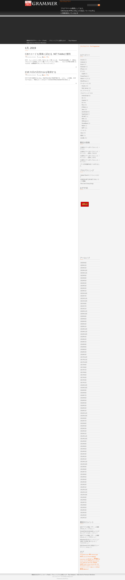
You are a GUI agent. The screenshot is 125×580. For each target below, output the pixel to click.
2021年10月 (83, 301)
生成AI (83, 73)
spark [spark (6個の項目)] (81, 564)
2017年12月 (83, 357)
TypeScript (85, 114)
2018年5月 (83, 349)
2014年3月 (83, 454)
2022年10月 (83, 293)
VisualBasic (85, 123)
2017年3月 (83, 380)
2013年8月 (83, 469)
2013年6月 (83, 474)
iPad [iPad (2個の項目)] (87, 560)
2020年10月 (83, 313)
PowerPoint (83, 76)
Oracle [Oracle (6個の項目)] (95, 562)
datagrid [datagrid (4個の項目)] (93, 556)
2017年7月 (83, 369)
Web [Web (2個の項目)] (81, 565)
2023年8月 (83, 278)
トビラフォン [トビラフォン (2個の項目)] (82, 567)
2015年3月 (83, 428)
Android (82, 62)
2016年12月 (83, 385)
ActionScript (85, 95)
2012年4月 (83, 510)
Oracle (83, 86)
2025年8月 (83, 262)
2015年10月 (83, 415)
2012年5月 (83, 507)
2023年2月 (83, 288)
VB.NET (84, 116)
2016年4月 (83, 403)
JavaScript (85, 111)
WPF (83, 128)
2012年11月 (83, 492)
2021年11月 (83, 298)
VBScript (84, 121)
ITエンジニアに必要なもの (58, 40)
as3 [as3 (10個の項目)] (81, 556)
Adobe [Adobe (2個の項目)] (87, 554)
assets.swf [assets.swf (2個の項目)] (85, 556)
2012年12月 (83, 489)
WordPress (83, 81)
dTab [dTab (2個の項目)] (86, 559)
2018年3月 (83, 354)
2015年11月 (83, 413)
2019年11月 (83, 331)
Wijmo (83, 125)
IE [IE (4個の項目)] (99, 559)
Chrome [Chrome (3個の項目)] (89, 556)
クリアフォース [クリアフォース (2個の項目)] (93, 565)
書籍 (81, 135)
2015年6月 (83, 423)
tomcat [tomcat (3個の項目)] (92, 564)
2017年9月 (83, 364)
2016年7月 (83, 395)
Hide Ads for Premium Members (36, 43)
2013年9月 (83, 466)
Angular (84, 100)
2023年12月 (83, 270)
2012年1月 (83, 517)
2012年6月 (83, 505)
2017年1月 (83, 382)
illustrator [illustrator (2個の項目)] (81, 560)
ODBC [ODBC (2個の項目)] (91, 562)
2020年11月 (83, 311)
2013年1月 (83, 487)
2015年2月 (83, 431)
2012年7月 (83, 502)
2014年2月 (83, 456)
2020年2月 (83, 324)
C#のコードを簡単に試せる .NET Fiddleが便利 (48, 54)
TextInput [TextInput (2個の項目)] (88, 564)
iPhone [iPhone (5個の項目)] (90, 561)
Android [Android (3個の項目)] (93, 554)
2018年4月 (83, 352)
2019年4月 (83, 336)
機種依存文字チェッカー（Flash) (36, 40)
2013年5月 (83, 477)
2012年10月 (83, 494)
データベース (84, 83)
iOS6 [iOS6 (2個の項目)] (85, 560)
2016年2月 (83, 408)
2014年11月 (83, 436)
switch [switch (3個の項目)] (85, 564)
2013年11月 (83, 461)
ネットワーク (84, 90)
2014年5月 (83, 449)
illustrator (83, 66)
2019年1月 (83, 341)
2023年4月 (83, 283)
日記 (81, 133)
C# (44, 57)
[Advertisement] (62, 27)
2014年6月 (83, 446)
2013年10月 (83, 464)
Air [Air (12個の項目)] (90, 554)
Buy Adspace (73, 40)
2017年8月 (83, 367)
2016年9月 (83, 390)
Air (82, 98)
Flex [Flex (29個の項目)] (96, 558)
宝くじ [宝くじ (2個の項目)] (93, 567)
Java (83, 109)
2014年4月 (83, 451)
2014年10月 (83, 438)
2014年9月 (83, 441)
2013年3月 (83, 482)
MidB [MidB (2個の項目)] (89, 562)
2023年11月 (83, 273)
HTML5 (84, 107)
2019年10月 (83, 334)
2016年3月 (83, 405)
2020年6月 (83, 319)
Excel (82, 64)
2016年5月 (83, 400)
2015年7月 (83, 420)
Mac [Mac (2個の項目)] (86, 562)
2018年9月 (83, 344)
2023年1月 (83, 290)
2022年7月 (83, 296)
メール (82, 130)
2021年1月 (83, 308)
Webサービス (84, 78)
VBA (83, 118)
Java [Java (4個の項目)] (84, 562)
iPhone (82, 69)
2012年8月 (83, 499)
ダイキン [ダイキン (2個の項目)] (98, 565)
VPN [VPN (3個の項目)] (98, 564)
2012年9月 (83, 497)
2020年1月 (83, 326)
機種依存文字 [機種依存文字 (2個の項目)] (86, 569)
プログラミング (84, 93)
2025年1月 (83, 265)
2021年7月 (83, 306)
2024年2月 (83, 268)
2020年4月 (83, 321)
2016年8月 (83, 392)
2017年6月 (83, 372)
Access (82, 59)
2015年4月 (83, 426)
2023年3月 (83, 285)
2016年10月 (83, 387)
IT (81, 71)
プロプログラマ (65, 1)
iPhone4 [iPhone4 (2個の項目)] (94, 560)
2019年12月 (83, 329)
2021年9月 (83, 303)
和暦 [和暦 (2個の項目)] (91, 567)
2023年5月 (83, 280)
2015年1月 (83, 433)
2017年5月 (83, 375)
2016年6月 (83, 398)
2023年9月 (83, 275)
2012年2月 (83, 515)
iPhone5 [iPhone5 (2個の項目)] (97, 560)
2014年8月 (83, 443)
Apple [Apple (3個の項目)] (96, 554)
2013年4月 (83, 479)
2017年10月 (83, 362)
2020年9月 (83, 316)
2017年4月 (83, 377)
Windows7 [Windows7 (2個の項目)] (84, 565)
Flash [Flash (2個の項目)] (93, 559)
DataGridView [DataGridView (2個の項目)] (82, 559)
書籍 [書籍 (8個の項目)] (81, 569)
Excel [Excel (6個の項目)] (89, 559)
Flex (83, 105)
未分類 (82, 138)
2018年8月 (83, 347)
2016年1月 (83, 410)
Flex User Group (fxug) (86, 183)
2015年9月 (83, 418)
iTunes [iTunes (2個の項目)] (81, 562)
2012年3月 (83, 512)
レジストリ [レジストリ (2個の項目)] (88, 567)
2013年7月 (83, 471)
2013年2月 (83, 484)
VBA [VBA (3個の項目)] (95, 564)
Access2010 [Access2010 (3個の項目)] (83, 554)
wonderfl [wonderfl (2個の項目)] (88, 565)
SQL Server (85, 88)
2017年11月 (83, 359)
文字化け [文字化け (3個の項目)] (98, 567)
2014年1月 (83, 459)
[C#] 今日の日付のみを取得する (40, 72)
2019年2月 (83, 339)
